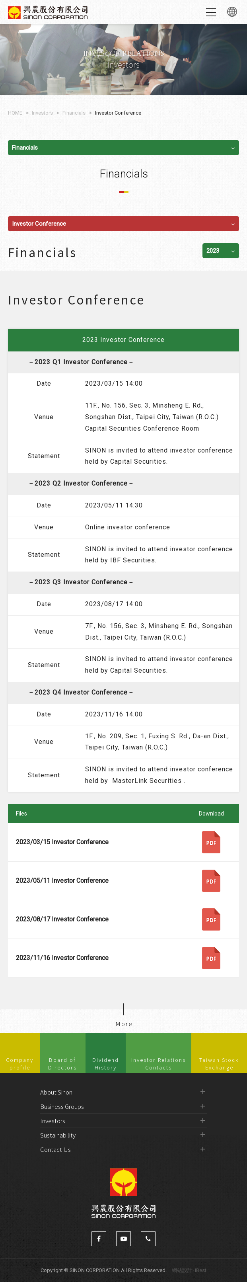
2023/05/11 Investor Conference (62, 880)
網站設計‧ (183, 1270)
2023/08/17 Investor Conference (62, 919)
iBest (200, 1270)
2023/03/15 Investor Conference (62, 842)
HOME (15, 113)
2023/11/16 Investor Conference (62, 958)
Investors (42, 113)
